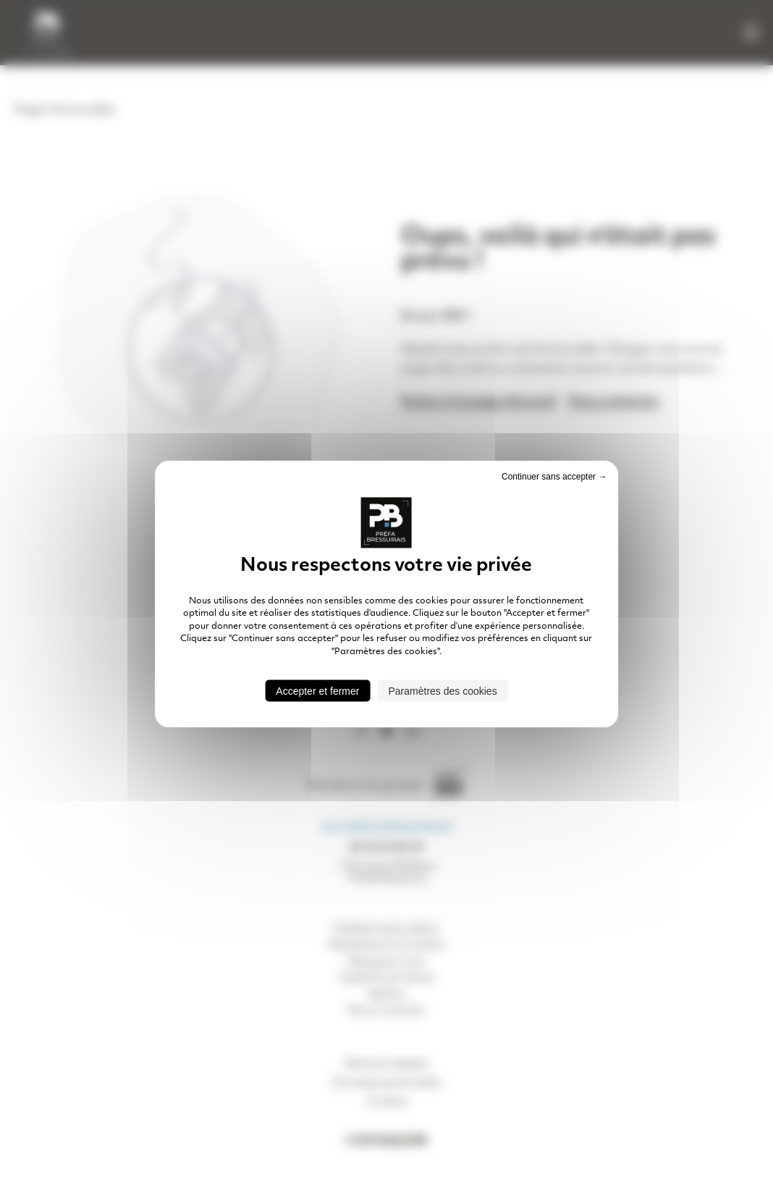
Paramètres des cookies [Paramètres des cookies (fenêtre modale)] (442, 690)
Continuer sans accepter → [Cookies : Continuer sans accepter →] (554, 477)
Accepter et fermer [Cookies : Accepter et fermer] (317, 690)
